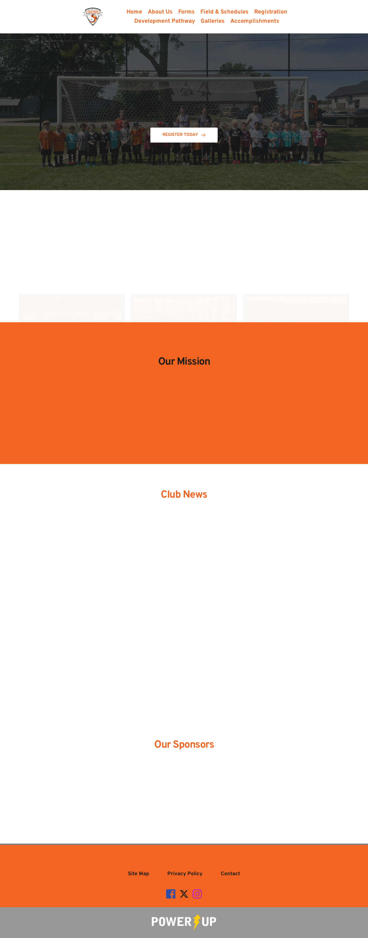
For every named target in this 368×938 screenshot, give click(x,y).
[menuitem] (134, 12)
